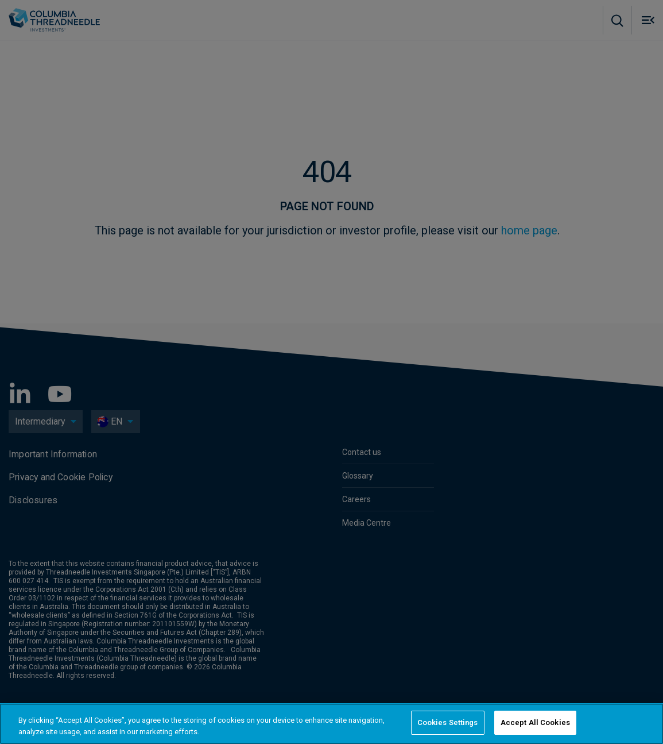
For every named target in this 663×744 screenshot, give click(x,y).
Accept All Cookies (535, 722)
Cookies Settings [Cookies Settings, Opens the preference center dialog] (447, 722)
